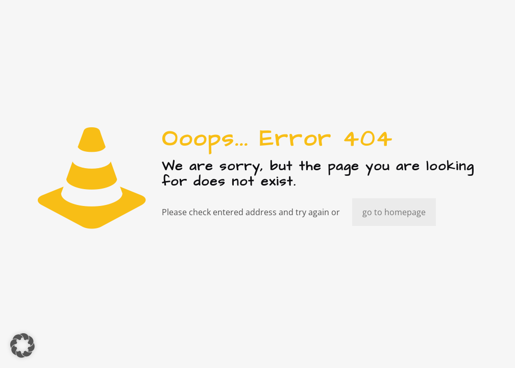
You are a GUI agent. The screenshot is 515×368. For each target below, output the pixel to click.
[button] (22, 345)
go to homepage (394, 212)
